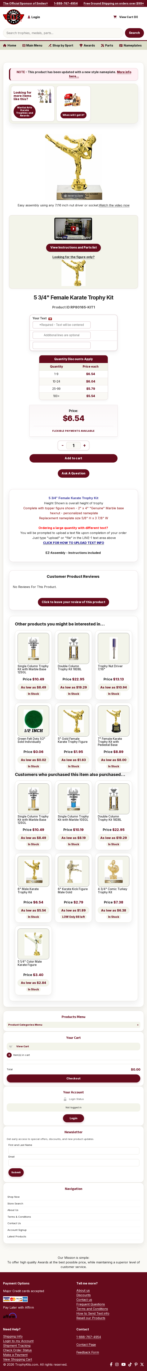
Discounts (83, 1295)
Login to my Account (18, 1341)
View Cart (22, 1046)
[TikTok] (130, 1364)
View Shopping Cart (17, 1359)
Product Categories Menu (25, 1024)
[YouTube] (123, 1364)
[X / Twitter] (142, 1364)
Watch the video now (114, 205)
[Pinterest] (136, 1364)
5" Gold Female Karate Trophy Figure (72, 740)
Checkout (73, 1078)
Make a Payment (15, 1355)
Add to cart (73, 458)
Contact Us (14, 1223)
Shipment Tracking (16, 1345)
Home (9, 45)
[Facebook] (111, 1364)
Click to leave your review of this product (73, 602)
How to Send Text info (92, 1313)
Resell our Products (90, 1318)
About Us (12, 1210)
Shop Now (13, 1196)
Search (134, 33)
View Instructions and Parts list (73, 247)
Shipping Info (13, 1336)
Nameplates (130, 45)
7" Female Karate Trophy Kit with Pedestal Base (110, 742)
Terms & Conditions (19, 1216)
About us (83, 1290)
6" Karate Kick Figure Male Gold (73, 891)
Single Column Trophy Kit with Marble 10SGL (73, 818)
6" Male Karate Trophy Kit (28, 891)
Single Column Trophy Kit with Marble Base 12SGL (33, 669)
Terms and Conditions (92, 1309)
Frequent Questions (90, 1304)
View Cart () (128, 17)
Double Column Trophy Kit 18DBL (70, 668)
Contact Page (86, 1344)
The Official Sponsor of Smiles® (25, 3)
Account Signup (17, 1229)
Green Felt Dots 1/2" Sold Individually (31, 740)
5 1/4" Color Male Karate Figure (30, 963)
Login (73, 1118)
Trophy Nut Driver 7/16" (110, 668)
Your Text (40, 318)
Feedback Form (87, 1352)
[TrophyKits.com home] (13, 17)
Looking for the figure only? (73, 270)
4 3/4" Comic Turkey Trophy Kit (112, 891)
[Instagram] (117, 1364)
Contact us (84, 1300)
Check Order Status (17, 1350)
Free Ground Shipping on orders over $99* (114, 3)
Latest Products (16, 1236)
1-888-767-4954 (66, 3)
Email (11, 1156)
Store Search (15, 1203)
